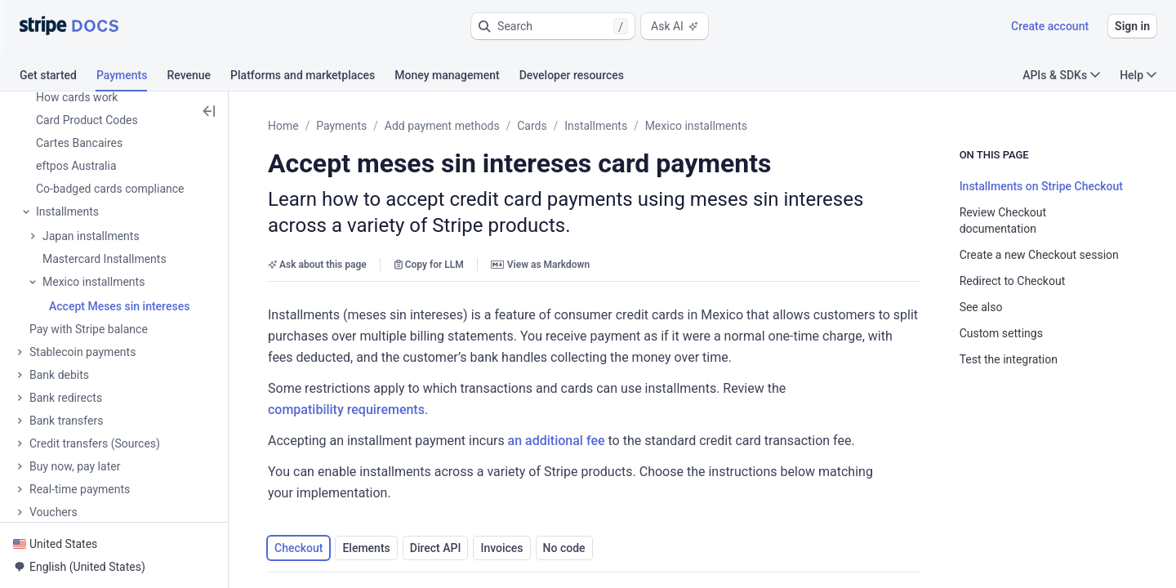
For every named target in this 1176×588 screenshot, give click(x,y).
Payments (341, 125)
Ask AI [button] (674, 26)
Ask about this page (317, 264)
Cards (531, 125)
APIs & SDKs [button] (1061, 75)
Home (283, 125)
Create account (1050, 26)
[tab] (58, 77)
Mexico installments (696, 125)
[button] (553, 26)
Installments (595, 125)
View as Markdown (540, 264)
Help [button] (1138, 75)
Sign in (1132, 26)
